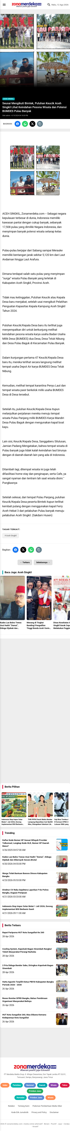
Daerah (42, 1085)
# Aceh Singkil (10, 535)
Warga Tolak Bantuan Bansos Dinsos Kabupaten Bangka (24, 875)
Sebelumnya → (43, 562)
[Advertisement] (35, 673)
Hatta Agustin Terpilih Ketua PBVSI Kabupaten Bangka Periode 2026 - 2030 (28, 983)
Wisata (53, 1085)
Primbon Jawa (35, 1091)
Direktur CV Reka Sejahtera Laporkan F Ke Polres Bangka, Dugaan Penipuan (25, 891)
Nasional (30, 1085)
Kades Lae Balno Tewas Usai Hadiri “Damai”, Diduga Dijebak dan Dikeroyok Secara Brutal (26, 858)
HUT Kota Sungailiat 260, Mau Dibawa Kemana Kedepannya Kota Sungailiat (24, 1016)
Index (5, 1085)
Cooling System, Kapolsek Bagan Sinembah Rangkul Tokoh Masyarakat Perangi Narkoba (27, 950)
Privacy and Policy (39, 1112)
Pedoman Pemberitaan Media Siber (47, 1106)
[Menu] (5, 4)
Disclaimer (54, 1112)
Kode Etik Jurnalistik (19, 1112)
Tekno (64, 1085)
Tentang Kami (23, 1106)
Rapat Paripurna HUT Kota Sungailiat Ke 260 (23, 932)
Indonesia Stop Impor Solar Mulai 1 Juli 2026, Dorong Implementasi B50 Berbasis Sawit (27, 908)
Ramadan (21, 1097)
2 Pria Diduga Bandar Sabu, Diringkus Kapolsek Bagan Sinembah (27, 967)
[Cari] (48, 4)
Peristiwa (17, 1085)
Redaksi (11, 1106)
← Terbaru (25, 562)
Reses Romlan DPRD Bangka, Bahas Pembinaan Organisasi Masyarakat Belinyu (24, 1000)
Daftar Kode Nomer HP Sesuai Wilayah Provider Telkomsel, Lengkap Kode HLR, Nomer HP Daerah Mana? (25, 843)
